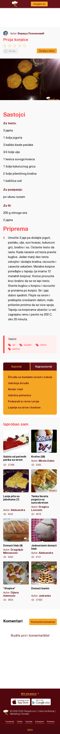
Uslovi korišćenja (46, 711)
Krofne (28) (44, 448)
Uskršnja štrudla (18, 383)
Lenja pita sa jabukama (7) (16, 492)
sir (13, 344)
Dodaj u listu (46, 50)
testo (43, 344)
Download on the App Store (20, 701)
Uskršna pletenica (19, 395)
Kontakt (25, 713)
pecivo (16, 348)
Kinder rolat (15, 389)
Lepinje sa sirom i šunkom (24, 407)
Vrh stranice (28, 693)
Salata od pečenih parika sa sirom (16, 448)
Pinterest (50, 721)
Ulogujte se (39, 4)
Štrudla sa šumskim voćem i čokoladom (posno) (30, 377)
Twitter (20, 721)
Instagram (39, 721)
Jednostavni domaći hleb (44, 539)
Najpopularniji (43, 366)
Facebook (9, 721)
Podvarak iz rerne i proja (23, 401)
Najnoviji (16, 366)
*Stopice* (16, 581)
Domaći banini (44, 581)
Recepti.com (5, 712)
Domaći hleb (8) (16, 539)
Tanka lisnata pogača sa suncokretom (44, 492)
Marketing (15, 713)
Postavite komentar (43, 621)
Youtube (28, 721)
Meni (30, 730)
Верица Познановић (31, 33)
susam (28, 344)
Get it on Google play (41, 701)
